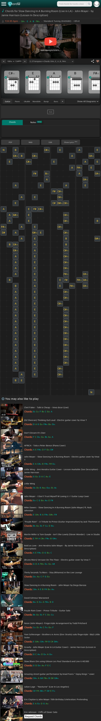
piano (17, 101)
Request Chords (33, 716)
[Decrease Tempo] (3, 61)
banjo (46, 101)
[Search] (89, 4)
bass (56, 101)
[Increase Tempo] (24, 61)
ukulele (27, 101)
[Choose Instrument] (62, 101)
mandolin (37, 101)
